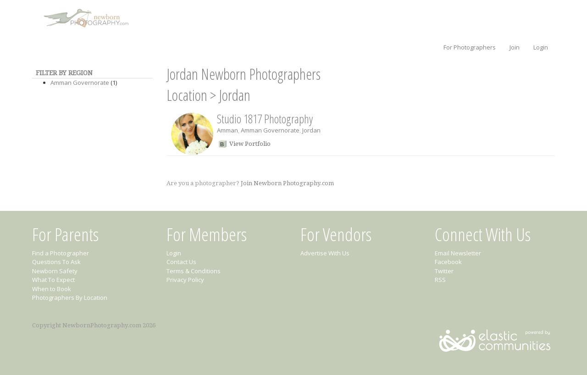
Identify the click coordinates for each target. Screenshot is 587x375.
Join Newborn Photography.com (287, 183)
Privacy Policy (185, 280)
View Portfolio (250, 143)
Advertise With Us (324, 253)
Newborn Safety (55, 271)
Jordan (234, 95)
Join (514, 47)
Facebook (448, 262)
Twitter (444, 271)
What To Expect (53, 280)
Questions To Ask (56, 262)
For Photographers (469, 47)
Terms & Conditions (193, 271)
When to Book (51, 289)
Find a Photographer (60, 253)
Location (186, 95)
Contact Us (181, 262)
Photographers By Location (69, 297)
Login (540, 47)
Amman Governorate (79, 82)
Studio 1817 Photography (265, 118)
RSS (440, 280)
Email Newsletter (458, 253)
